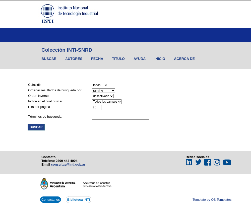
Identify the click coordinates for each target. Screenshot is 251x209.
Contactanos (50, 199)
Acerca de (184, 59)
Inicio (159, 59)
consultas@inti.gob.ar (68, 164)
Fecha (97, 59)
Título (118, 59)
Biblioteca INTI (78, 199)
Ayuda (140, 59)
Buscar (48, 59)
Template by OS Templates (212, 199)
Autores (73, 59)
